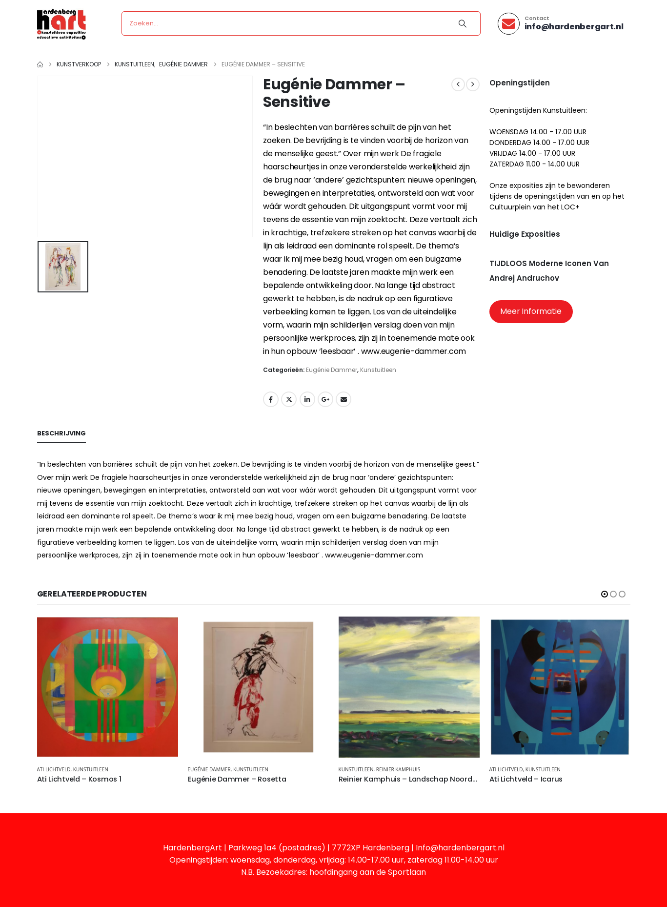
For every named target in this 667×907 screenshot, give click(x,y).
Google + (325, 399)
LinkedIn (307, 399)
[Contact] (561, 24)
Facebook (271, 399)
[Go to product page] (107, 687)
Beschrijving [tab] (61, 433)
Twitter (289, 399)
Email (343, 399)
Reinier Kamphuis (398, 769)
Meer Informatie (531, 311)
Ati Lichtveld (54, 769)
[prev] (458, 84)
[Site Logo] (61, 24)
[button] (604, 594)
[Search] (462, 23)
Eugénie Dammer (331, 370)
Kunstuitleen (378, 370)
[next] (473, 84)
